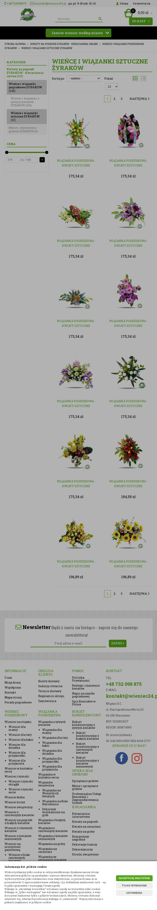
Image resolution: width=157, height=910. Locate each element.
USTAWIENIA (134, 892)
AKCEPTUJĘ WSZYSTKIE (134, 878)
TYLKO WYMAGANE (134, 885)
